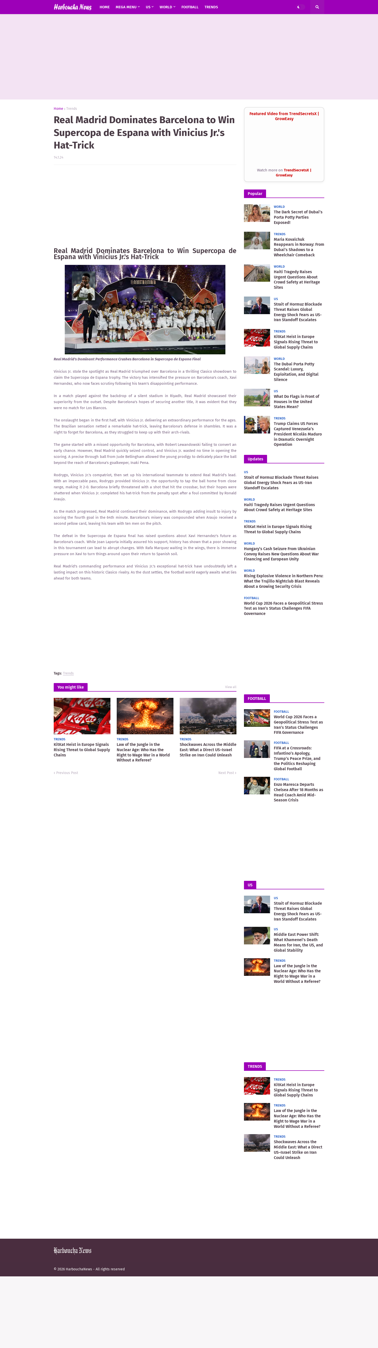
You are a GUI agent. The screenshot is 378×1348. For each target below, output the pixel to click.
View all (230, 687)
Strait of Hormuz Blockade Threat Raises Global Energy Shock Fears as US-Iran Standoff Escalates (298, 312)
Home (58, 109)
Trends (71, 109)
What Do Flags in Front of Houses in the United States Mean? (296, 401)
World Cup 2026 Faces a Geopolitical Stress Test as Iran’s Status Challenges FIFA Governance (283, 608)
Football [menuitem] (190, 7)
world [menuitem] (166, 7)
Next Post (226, 773)
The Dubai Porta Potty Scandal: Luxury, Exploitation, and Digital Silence (296, 372)
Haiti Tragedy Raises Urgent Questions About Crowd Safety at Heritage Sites (297, 279)
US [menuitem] (148, 7)
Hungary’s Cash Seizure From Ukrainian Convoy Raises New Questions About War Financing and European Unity (281, 554)
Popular (255, 193)
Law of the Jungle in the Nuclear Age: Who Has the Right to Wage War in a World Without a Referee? (143, 752)
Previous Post (67, 773)
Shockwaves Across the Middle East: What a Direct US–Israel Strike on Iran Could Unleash (208, 749)
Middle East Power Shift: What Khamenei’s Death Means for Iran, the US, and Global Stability (298, 942)
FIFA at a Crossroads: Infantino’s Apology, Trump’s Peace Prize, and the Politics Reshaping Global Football (297, 758)
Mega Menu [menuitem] (126, 7)
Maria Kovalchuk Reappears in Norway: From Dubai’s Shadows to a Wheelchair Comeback (299, 247)
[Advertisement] (189, 57)
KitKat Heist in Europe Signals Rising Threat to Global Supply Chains (82, 749)
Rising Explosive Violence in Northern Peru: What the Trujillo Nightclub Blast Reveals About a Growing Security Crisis (283, 581)
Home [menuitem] (105, 7)
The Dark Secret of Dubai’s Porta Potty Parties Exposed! (298, 217)
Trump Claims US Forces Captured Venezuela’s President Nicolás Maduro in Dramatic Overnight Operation (298, 434)
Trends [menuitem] (211, 7)
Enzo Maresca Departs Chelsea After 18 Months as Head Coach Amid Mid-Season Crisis (298, 792)
